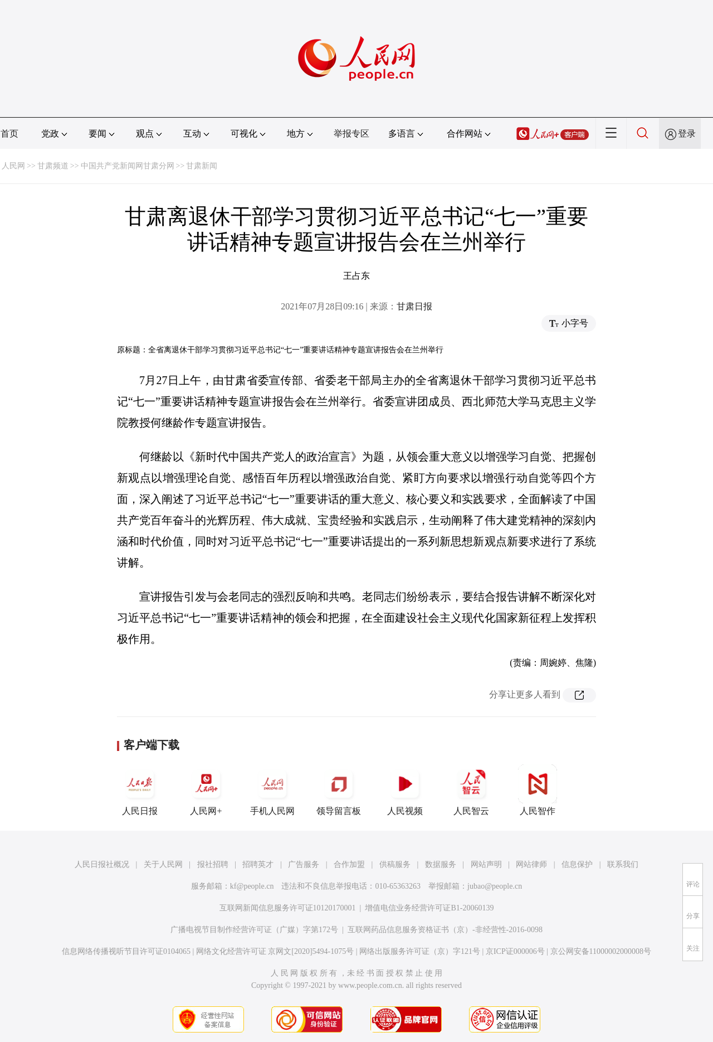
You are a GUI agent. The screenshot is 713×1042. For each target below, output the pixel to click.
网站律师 (531, 864)
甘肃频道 (53, 166)
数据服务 (440, 864)
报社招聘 (212, 864)
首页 (9, 133)
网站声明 (486, 864)
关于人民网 (163, 864)
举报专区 (351, 133)
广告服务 (303, 864)
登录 (687, 133)
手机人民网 (272, 790)
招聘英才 (258, 864)
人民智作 (537, 790)
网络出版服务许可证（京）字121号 (419, 951)
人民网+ (206, 790)
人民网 (13, 166)
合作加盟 (349, 864)
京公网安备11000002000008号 (600, 951)
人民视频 (404, 790)
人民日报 (139, 790)
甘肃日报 (414, 306)
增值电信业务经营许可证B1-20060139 (429, 908)
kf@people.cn (252, 886)
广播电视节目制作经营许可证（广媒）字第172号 (254, 929)
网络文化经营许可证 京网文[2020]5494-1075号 (275, 951)
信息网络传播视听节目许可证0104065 (126, 951)
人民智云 (471, 790)
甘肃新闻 (201, 166)
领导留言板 (338, 790)
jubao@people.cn (494, 886)
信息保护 (577, 864)
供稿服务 (395, 864)
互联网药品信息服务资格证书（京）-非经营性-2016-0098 (445, 929)
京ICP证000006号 (515, 951)
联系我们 (622, 864)
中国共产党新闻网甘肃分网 (127, 166)
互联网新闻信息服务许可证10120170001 (287, 908)
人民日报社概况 (102, 864)
